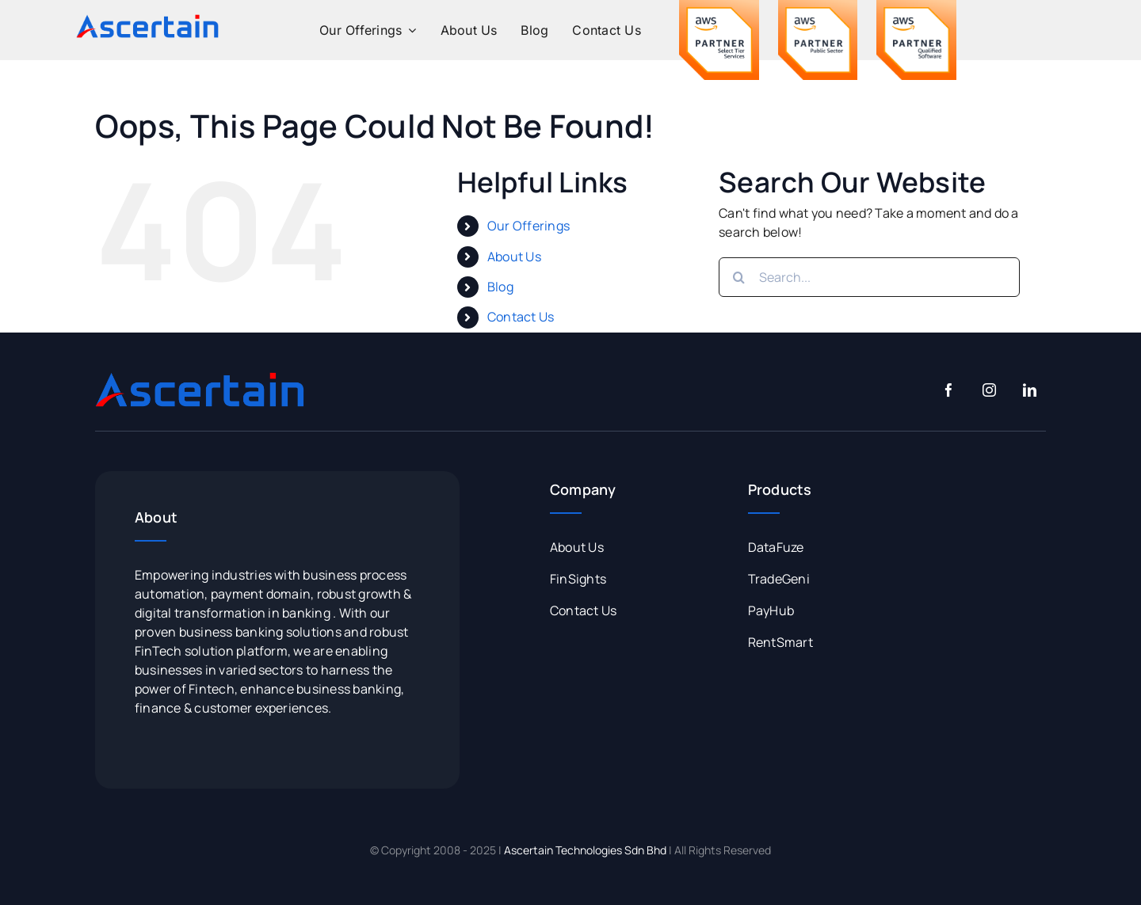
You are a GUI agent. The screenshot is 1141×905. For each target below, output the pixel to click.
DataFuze (776, 547)
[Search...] (869, 277)
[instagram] (989, 390)
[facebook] (949, 390)
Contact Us (520, 316)
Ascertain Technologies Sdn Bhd (585, 849)
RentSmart (780, 642)
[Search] (738, 277)
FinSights (578, 578)
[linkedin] (1029, 390)
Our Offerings (528, 225)
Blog (500, 286)
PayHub (771, 610)
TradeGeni (779, 578)
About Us (514, 256)
